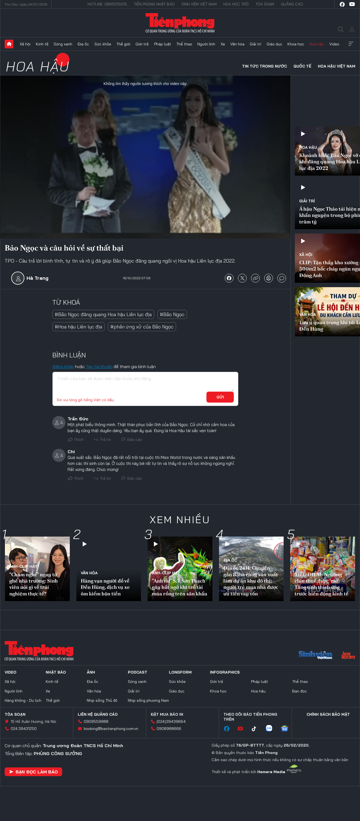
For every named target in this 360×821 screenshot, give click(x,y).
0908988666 (169, 728)
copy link (255, 278)
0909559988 (96, 721)
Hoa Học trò (236, 4)
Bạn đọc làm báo (33, 772)
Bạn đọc (299, 691)
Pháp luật (162, 44)
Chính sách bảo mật (328, 714)
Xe (223, 44)
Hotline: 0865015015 (107, 4)
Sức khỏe (102, 44)
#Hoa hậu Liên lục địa (78, 327)
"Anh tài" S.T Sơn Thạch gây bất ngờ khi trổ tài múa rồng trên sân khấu (179, 587)
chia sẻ (229, 278)
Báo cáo (134, 439)
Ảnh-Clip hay (23, 566)
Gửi (220, 397)
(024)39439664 (171, 721)
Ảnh (91, 672)
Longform (180, 672)
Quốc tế (302, 66)
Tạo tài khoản (99, 366)
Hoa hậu (316, 44)
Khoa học (295, 44)
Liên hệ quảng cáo (98, 714)
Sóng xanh (63, 44)
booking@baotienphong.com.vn (111, 728)
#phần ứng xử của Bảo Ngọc (142, 327)
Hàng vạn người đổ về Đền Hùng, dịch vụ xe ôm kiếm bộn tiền (105, 587)
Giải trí (255, 44)
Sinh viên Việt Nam (199, 4)
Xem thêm (351, 44)
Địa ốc (83, 44)
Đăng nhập (63, 366)
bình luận (281, 278)
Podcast (137, 672)
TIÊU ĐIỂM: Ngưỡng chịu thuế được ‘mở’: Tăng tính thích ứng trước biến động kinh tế (322, 584)
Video (334, 44)
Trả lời (105, 439)
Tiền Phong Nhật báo (154, 4)
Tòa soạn (264, 4)
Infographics (225, 672)
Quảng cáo (292, 4)
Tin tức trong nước (264, 66)
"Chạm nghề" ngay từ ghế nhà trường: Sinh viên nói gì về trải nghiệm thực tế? (33, 584)
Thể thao (184, 44)
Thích (78, 439)
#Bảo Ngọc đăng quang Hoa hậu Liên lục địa (103, 314)
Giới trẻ (142, 44)
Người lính (206, 44)
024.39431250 (24, 728)
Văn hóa (237, 44)
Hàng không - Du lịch (23, 700)
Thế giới (123, 44)
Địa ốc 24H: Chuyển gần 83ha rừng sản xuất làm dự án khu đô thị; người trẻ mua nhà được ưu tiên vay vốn (250, 581)
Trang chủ (9, 44)
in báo (268, 278)
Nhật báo (56, 672)
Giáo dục (274, 44)
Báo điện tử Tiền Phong (180, 23)
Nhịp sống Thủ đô (102, 700)
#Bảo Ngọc (172, 314)
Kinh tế (42, 44)
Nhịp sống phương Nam (148, 700)
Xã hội (25, 44)
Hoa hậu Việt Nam (336, 66)
